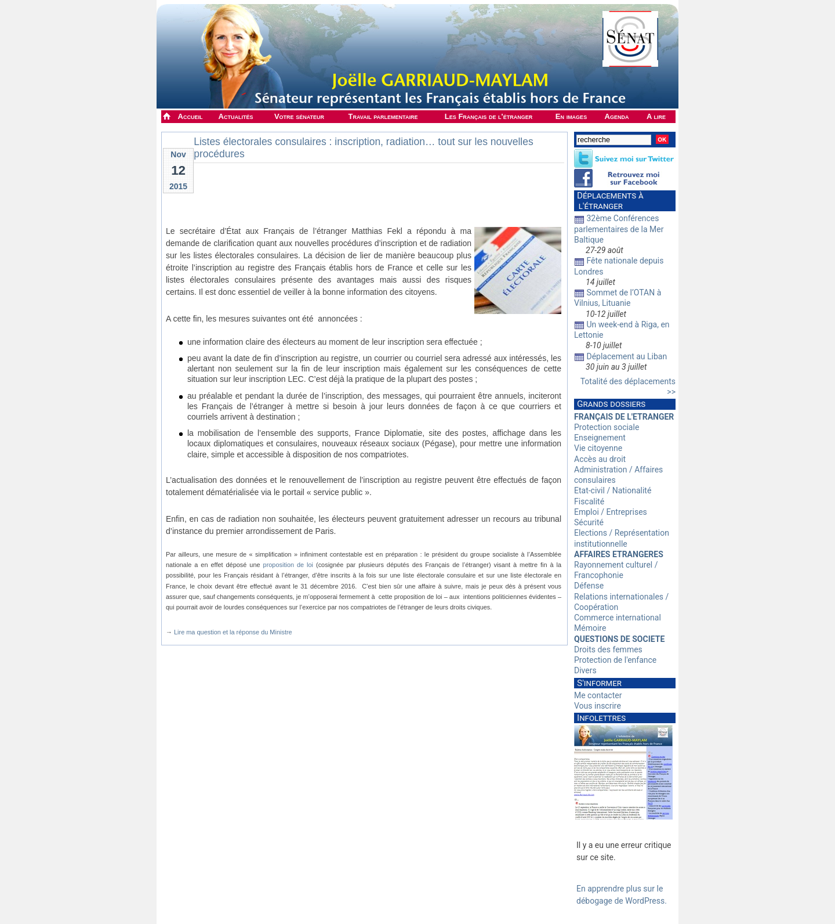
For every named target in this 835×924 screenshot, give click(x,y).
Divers (585, 670)
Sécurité (589, 522)
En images (571, 116)
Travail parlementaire (383, 116)
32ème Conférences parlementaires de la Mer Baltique (619, 229)
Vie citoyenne (598, 448)
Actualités (236, 116)
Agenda (617, 116)
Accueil (190, 116)
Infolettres (601, 718)
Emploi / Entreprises (610, 512)
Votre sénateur (299, 116)
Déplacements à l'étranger (609, 200)
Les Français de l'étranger (488, 116)
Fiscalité (589, 501)
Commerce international (617, 617)
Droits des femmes (608, 649)
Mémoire (590, 628)
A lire (656, 116)
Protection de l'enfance (615, 660)
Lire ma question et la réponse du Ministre (233, 632)
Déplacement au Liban (626, 356)
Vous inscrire (597, 705)
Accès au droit (600, 459)
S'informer (599, 683)
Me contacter (598, 695)
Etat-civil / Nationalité (612, 490)
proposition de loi (288, 564)
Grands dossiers (611, 404)
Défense (589, 585)
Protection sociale (606, 427)
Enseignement (600, 437)
